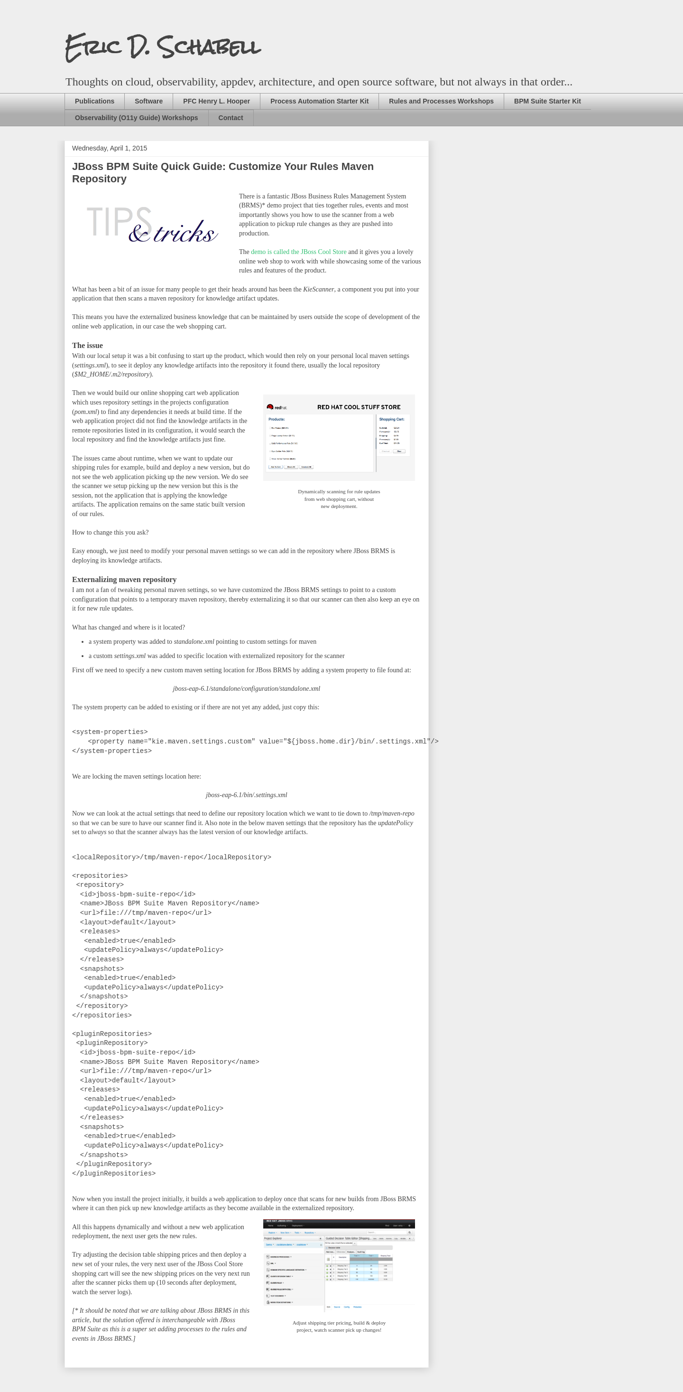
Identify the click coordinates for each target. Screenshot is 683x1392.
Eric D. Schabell (162, 47)
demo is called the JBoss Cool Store (298, 251)
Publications (94, 101)
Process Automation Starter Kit (319, 101)
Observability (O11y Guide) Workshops (136, 118)
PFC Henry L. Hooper (216, 101)
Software (149, 101)
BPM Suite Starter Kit (547, 101)
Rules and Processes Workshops (441, 101)
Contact (231, 118)
